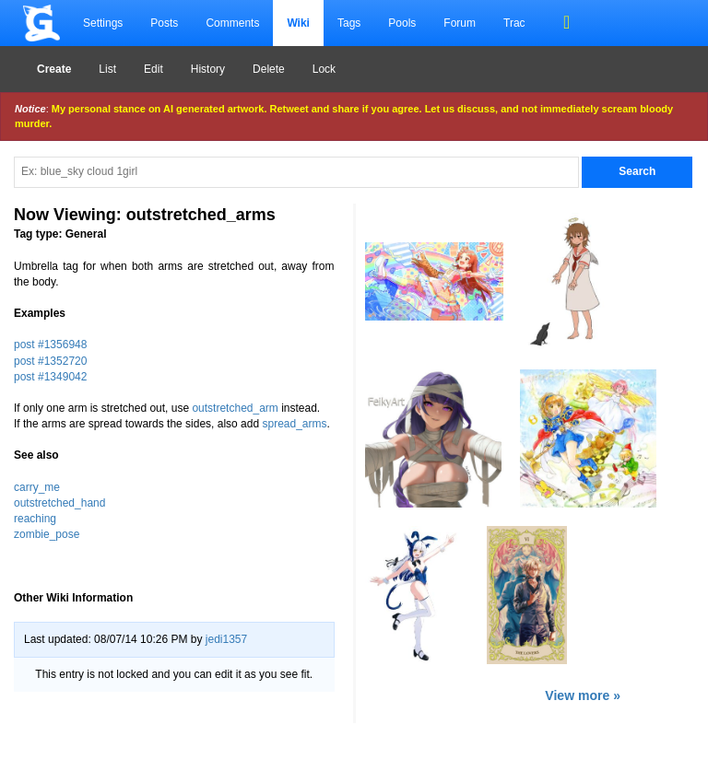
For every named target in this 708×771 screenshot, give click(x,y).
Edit (153, 69)
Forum (459, 23)
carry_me (37, 487)
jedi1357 (226, 639)
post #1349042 (50, 376)
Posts (164, 23)
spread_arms (294, 423)
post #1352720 (50, 361)
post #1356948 (50, 344)
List (107, 69)
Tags (348, 23)
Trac (514, 23)
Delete (269, 69)
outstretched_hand (59, 502)
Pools (402, 23)
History (208, 69)
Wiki (298, 23)
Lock (324, 69)
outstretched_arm (234, 408)
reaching (35, 518)
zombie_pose (46, 534)
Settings (103, 23)
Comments (232, 23)
